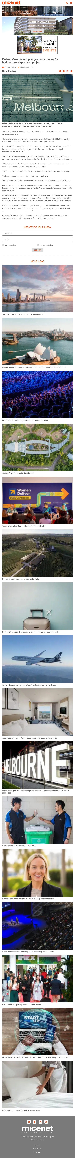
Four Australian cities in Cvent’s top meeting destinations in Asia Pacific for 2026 (34, 375)
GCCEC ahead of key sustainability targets (18, 853)
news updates (10, 252)
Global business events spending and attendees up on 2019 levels (28, 959)
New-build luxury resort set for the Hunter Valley (21, 586)
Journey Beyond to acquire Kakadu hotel (18, 480)
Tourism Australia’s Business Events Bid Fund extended (24, 533)
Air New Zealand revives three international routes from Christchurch (29, 692)
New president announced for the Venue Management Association (28, 906)
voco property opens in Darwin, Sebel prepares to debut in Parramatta (29, 745)
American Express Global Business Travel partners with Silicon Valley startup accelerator (37, 1065)
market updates (46, 252)
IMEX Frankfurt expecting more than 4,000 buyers (21, 1012)
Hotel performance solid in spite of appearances (21, 1118)
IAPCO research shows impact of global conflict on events (25, 428)
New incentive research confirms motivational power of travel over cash (30, 639)
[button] (66, 3)
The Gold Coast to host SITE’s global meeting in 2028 (23, 322)
